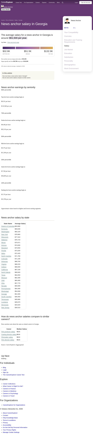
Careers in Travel (8, 396)
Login (5, 370)
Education (68, 53)
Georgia (4, 294)
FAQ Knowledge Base (10, 418)
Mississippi (5, 291)
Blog (4, 367)
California (4, 269)
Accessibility (7, 425)
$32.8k (6, 52)
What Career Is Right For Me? (13, 386)
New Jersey (5, 307)
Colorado (4, 259)
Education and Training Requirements (73, 41)
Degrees (44, 2)
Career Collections (9, 384)
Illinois (3, 242)
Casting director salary (8, 334)
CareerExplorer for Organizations (14, 405)
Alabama (4, 240)
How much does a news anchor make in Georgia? (14, 76)
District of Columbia (7, 226)
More (58, 2)
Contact (5, 415)
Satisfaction (68, 57)
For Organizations (28, 2)
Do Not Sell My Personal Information (15, 427)
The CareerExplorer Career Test (13, 375)
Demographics (69, 65)
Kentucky (4, 229)
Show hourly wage (13, 42)
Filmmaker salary (7, 337)
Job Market (68, 50)
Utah (3, 280)
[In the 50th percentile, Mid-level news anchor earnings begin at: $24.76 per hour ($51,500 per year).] (27, 146)
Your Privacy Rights (9, 430)
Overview (67, 36)
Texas (3, 275)
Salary (66, 46)
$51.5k (27, 52)
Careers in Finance (9, 388)
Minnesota (4, 305)
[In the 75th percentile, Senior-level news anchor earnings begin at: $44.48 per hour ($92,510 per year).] (27, 123)
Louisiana (4, 302)
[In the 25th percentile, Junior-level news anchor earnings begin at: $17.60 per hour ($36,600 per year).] (27, 170)
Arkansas (4, 261)
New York (4, 234)
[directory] (27, 75)
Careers (38, 2)
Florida (3, 250)
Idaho (3, 253)
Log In (76, 2)
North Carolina (6, 256)
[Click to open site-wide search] (62, 2)
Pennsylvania (5, 288)
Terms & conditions (9, 420)
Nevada (4, 286)
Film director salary (7, 340)
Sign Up (5, 372)
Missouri (4, 278)
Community (52, 2)
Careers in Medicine (9, 391)
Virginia (3, 264)
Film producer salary (8, 331)
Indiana (3, 267)
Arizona (4, 245)
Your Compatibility (71, 32)
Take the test (85, 2)
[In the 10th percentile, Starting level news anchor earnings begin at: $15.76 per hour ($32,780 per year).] (27, 193)
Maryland (4, 248)
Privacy (5, 422)
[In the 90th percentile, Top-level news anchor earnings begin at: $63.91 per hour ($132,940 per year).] (27, 100)
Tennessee (5, 299)
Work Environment (71, 68)
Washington (5, 231)
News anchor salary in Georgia (24, 24)
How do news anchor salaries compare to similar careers (16, 77)
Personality (68, 61)
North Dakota (5, 272)
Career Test (19, 2)
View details (6, 9)
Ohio (3, 283)
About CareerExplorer (10, 413)
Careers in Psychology (10, 393)
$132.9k (48, 52)
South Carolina (6, 297)
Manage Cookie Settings (11, 432)
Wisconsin (4, 237)
